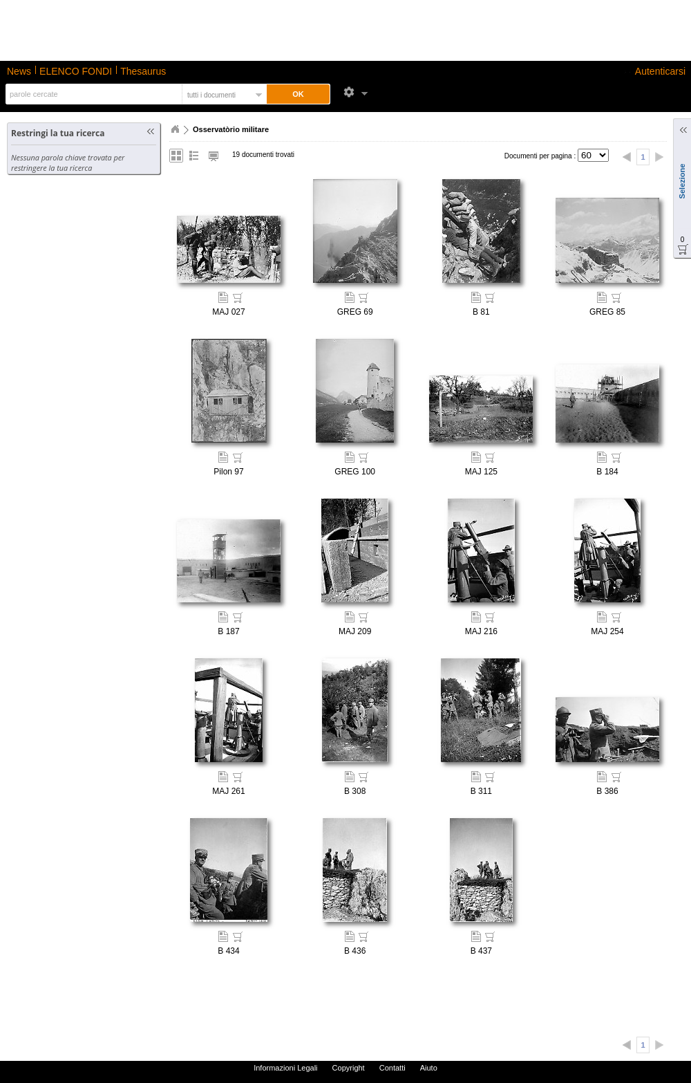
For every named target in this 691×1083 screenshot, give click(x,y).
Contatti (392, 1068)
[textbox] (92, 94)
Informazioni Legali (285, 1068)
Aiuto (428, 1068)
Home (174, 129)
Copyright (348, 1068)
